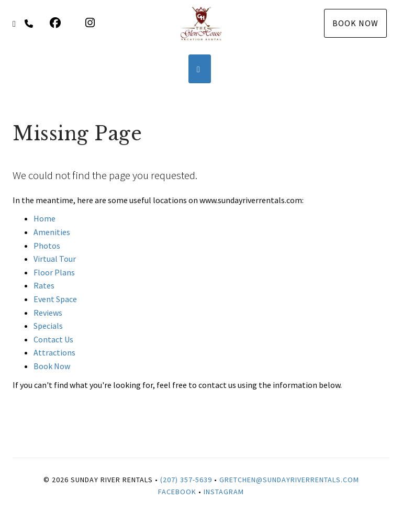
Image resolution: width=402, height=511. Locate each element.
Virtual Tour (55, 258)
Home (44, 218)
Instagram (224, 491)
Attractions (54, 352)
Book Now (355, 23)
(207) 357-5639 (186, 479)
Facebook (177, 491)
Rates (44, 285)
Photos (47, 245)
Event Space (55, 299)
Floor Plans (54, 272)
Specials (48, 325)
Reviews (48, 312)
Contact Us (53, 339)
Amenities (52, 232)
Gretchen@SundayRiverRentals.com (289, 479)
